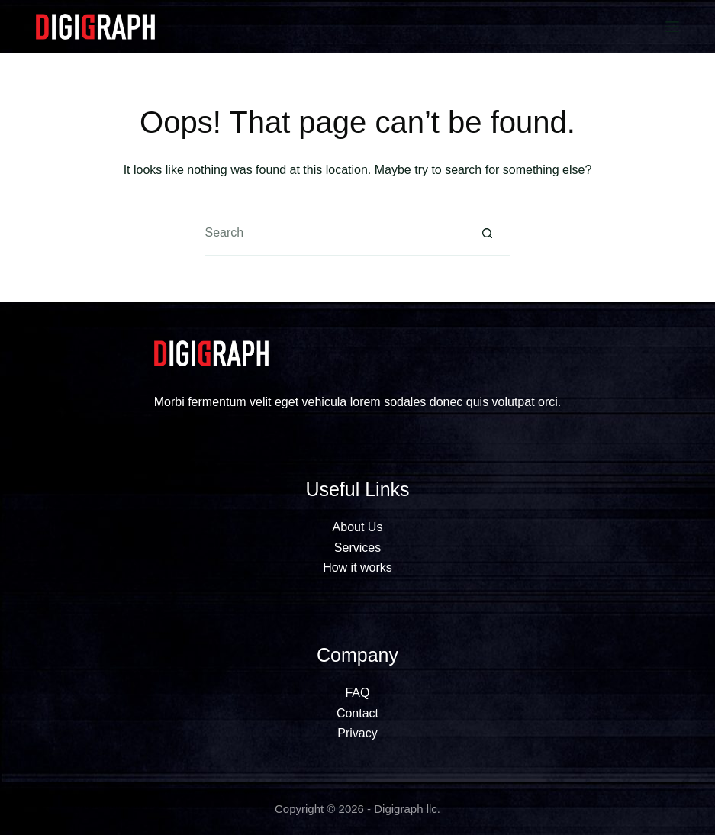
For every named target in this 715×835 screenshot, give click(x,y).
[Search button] (487, 233)
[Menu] (672, 27)
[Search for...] (334, 233)
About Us (358, 527)
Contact (357, 713)
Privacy (357, 733)
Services (357, 547)
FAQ (357, 692)
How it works (357, 567)
